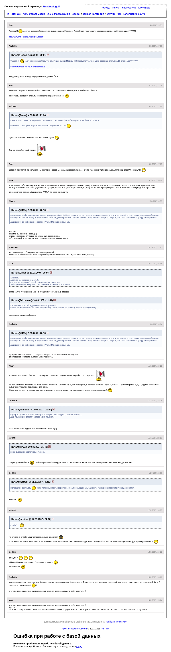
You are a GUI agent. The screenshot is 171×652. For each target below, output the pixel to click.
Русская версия (70, 628)
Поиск (115, 7)
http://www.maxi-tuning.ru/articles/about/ (26, 37)
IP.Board (82, 628)
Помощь (105, 7)
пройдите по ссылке (116, 622)
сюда (79, 646)
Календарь (144, 7)
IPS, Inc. (105, 628)
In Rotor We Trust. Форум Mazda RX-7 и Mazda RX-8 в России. (43, 14)
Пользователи (128, 7)
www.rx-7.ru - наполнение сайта (126, 14)
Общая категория (93, 14)
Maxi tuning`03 (51, 6)
